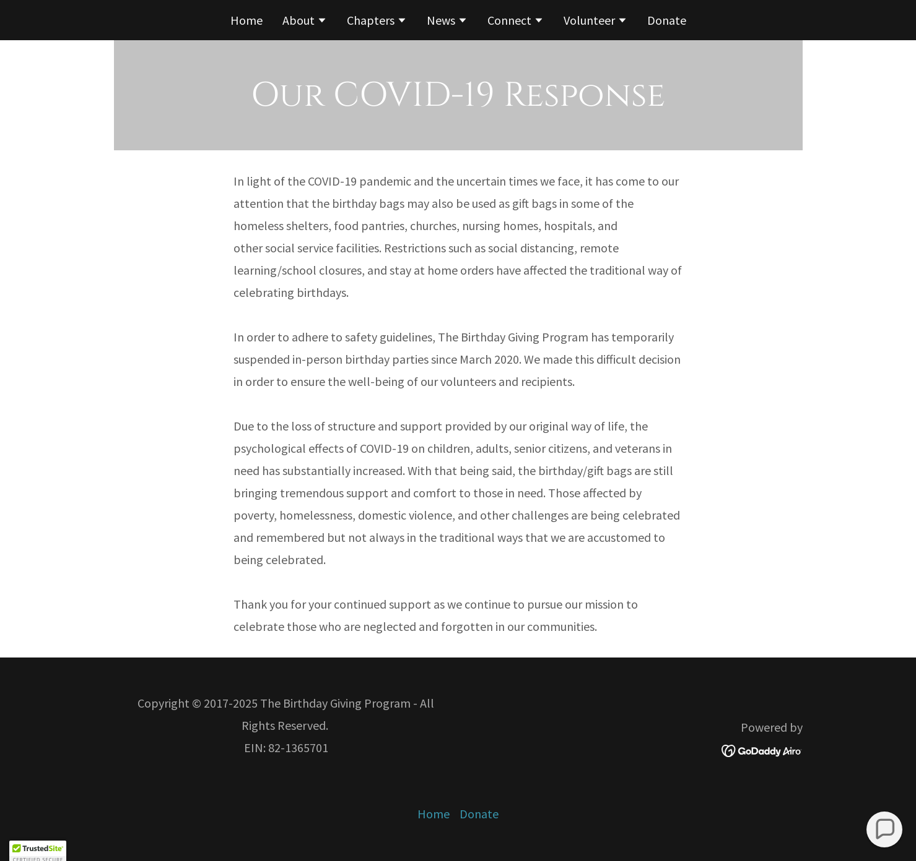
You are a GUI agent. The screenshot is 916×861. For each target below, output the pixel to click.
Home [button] (433, 813)
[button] (304, 21)
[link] (762, 748)
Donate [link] (666, 20)
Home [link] (246, 20)
